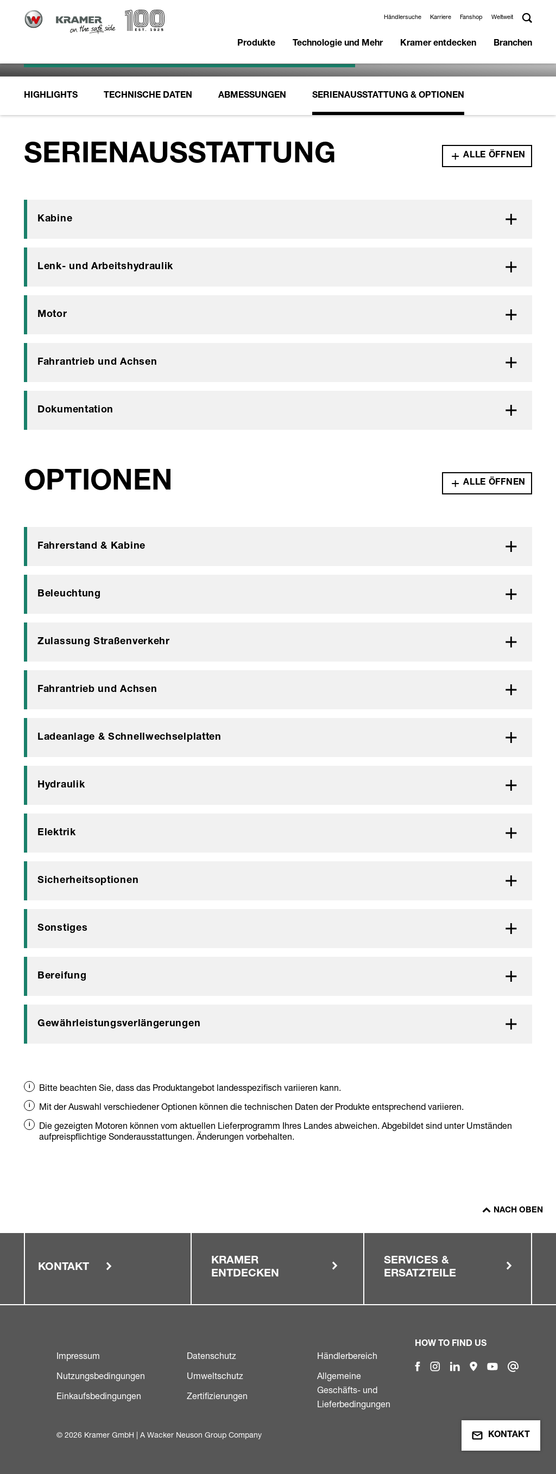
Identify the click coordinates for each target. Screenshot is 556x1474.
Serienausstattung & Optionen (388, 96)
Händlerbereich (347, 1355)
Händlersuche (402, 17)
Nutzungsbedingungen (100, 1375)
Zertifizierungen (217, 1395)
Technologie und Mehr (338, 44)
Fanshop (471, 17)
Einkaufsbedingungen (98, 1395)
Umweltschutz (215, 1375)
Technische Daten (148, 96)
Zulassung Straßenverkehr (103, 642)
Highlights (51, 96)
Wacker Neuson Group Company (204, 1434)
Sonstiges (62, 928)
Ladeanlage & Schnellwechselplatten (129, 737)
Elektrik (56, 833)
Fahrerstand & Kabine (91, 546)
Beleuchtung (69, 594)
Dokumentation (75, 410)
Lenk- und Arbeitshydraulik (105, 267)
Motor (52, 315)
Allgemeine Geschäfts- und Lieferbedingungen (353, 1389)
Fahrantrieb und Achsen (97, 362)
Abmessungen (252, 96)
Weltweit (502, 17)
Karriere (440, 17)
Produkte (256, 44)
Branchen (513, 44)
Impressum (78, 1355)
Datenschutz (211, 1355)
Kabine (54, 219)
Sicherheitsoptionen (87, 881)
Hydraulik (61, 785)
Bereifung (61, 976)
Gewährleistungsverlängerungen (118, 1024)
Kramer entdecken (438, 44)
